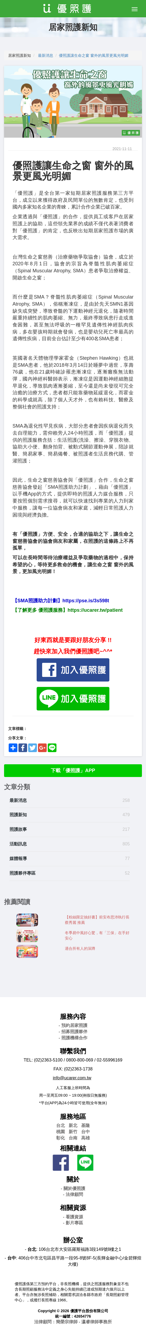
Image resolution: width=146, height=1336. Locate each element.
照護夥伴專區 (22, 873)
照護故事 (18, 829)
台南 (73, 1138)
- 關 (73, 1188)
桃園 (60, 1131)
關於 (73, 1179)
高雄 (85, 1138)
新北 (73, 1125)
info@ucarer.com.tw (72, 1078)
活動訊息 (18, 844)
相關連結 (73, 1148)
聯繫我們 (73, 1051)
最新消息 (45, 55)
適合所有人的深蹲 (80, 948)
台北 (60, 1125)
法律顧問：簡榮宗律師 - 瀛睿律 (73, 1322)
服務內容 (73, 1016)
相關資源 (73, 1207)
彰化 (60, 1138)
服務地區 (73, 1116)
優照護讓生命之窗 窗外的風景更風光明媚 (93, 55)
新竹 (73, 1131)
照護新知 (18, 814)
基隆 (85, 1125)
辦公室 (73, 1240)
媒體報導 (18, 858)
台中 (85, 1131)
